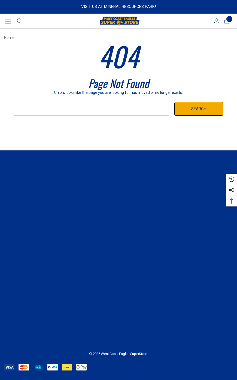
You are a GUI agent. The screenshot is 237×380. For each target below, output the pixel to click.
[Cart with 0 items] (226, 21)
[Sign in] (216, 21)
